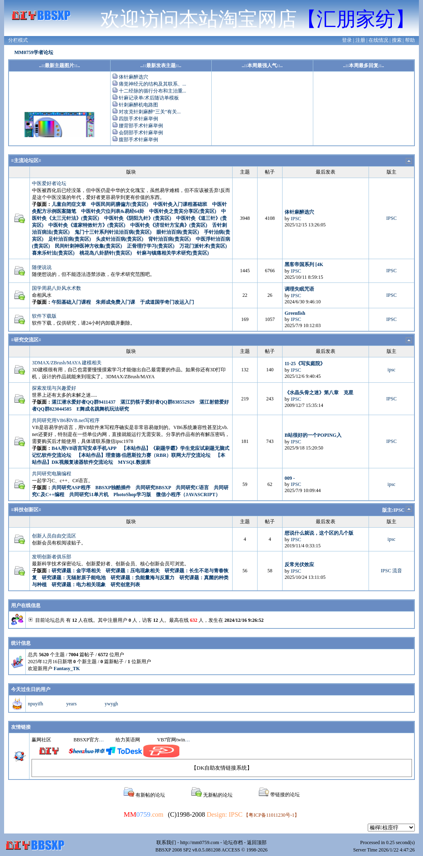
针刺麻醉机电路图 (138, 105)
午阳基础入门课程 (71, 302)
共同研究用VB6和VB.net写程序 (66, 420)
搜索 (397, 40)
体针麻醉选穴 (133, 77)
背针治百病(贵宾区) (169, 239)
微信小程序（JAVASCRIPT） (188, 494)
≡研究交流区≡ (26, 340)
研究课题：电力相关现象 (79, 584)
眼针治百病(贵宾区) (177, 232)
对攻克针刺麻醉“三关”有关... (150, 112)
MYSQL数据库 (134, 462)
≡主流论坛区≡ (26, 160)
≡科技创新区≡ (26, 510)
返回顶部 (257, 842)
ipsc (391, 370)
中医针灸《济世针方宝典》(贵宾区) (168, 225)
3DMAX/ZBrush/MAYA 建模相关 (67, 363)
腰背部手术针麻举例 (141, 126)
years (71, 704)
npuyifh (35, 704)
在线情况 (378, 40)
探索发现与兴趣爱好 (54, 388)
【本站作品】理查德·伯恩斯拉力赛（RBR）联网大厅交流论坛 (143, 455)
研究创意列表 (125, 584)
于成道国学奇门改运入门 (167, 302)
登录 (347, 40)
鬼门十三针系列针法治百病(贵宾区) (113, 232)
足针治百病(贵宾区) (69, 239)
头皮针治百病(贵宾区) (119, 239)
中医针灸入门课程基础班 (180, 204)
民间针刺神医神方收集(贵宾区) (88, 246)
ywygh (111, 704)
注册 (360, 40)
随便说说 (42, 267)
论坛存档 (233, 842)
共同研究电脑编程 (51, 474)
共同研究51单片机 (89, 494)
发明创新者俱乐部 (51, 557)
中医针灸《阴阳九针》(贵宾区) (137, 218)
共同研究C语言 (192, 487)
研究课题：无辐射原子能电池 (74, 577)
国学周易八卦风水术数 (56, 288)
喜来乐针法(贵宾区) (53, 253)
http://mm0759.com (199, 842)
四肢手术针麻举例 (138, 119)
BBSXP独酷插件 (113, 487)
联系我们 (166, 842)
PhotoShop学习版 (132, 494)
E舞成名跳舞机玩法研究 (103, 409)
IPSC (296, 218)
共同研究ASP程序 (71, 487)
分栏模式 (18, 40)
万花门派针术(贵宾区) (203, 246)
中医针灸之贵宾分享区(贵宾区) (182, 211)
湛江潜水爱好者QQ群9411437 (83, 402)
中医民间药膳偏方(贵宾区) (119, 204)
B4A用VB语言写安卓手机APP (84, 448)
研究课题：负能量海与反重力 (142, 577)
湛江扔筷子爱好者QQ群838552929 (157, 402)
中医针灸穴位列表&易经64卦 (112, 211)
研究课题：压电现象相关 (133, 571)
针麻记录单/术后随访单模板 (149, 98)
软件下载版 (44, 316)
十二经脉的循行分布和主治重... (152, 91)
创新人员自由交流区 (54, 536)
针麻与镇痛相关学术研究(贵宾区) (173, 253)
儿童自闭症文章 (69, 204)
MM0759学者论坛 (33, 52)
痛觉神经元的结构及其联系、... (152, 84)
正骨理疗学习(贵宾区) (150, 246)
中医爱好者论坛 (49, 183)
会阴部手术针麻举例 (141, 133)
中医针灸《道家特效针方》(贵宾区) (86, 225)
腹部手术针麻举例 (138, 139)
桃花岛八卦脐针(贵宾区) (105, 253)
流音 (397, 571)
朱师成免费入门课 (115, 302)
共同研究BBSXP (153, 487)
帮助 (410, 40)
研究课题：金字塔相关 (76, 571)
